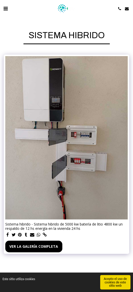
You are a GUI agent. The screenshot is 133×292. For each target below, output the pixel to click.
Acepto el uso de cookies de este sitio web (115, 282)
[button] (5, 8)
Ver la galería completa (33, 246)
